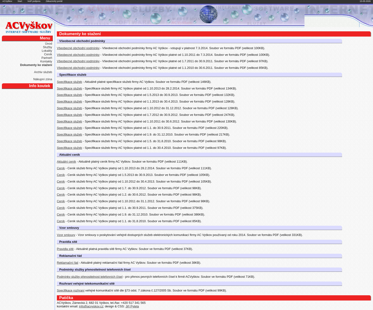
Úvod (48, 43)
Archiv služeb (43, 72)
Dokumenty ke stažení (36, 65)
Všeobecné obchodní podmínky (78, 48)
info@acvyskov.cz (91, 306)
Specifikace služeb (69, 82)
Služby (47, 47)
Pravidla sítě (65, 249)
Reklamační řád (67, 262)
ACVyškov (7, 1)
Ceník (48, 54)
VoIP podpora (33, 1)
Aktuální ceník (66, 161)
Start (20, 1)
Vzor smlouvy (66, 235)
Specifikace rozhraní (70, 290)
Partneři (46, 58)
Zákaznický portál (54, 1)
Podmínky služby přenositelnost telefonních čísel (90, 276)
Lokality (47, 50)
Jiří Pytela (132, 306)
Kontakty (46, 61)
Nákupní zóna (42, 79)
